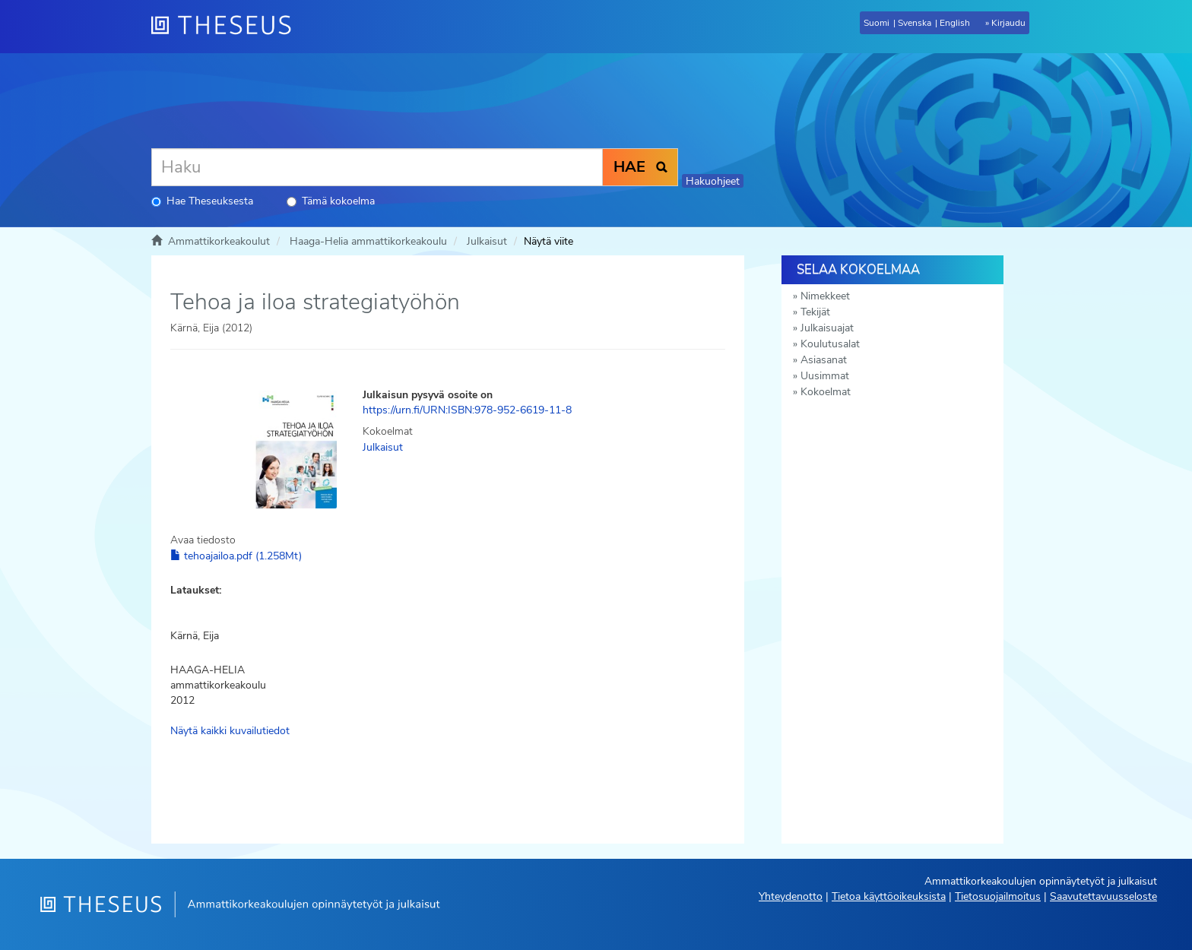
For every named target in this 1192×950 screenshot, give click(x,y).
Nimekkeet (825, 296)
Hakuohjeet (713, 181)
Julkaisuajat (827, 328)
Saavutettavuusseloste (1103, 896)
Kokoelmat (825, 392)
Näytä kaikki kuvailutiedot (230, 731)
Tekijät (815, 312)
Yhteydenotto (791, 896)
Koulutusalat (830, 344)
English (955, 23)
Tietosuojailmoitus (998, 896)
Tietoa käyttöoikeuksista (889, 896)
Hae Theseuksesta (202, 201)
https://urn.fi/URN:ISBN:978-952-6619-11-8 (467, 410)
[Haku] (377, 167)
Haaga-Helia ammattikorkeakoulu (368, 241)
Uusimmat (824, 376)
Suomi (876, 23)
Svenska (914, 23)
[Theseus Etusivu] (227, 26)
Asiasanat (823, 360)
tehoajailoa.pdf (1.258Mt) (236, 556)
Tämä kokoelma (331, 201)
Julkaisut (487, 241)
